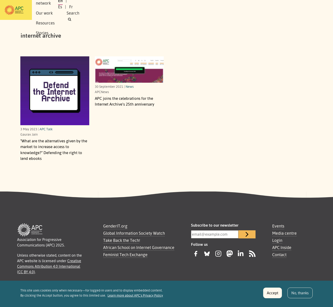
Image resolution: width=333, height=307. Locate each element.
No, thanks (300, 295)
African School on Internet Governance (138, 247)
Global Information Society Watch (134, 233)
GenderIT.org (115, 225)
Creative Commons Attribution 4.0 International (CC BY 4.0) (49, 266)
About (55, 9)
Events (278, 225)
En (252, 9)
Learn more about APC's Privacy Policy (135, 297)
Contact (279, 254)
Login (277, 240)
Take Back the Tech (121, 240)
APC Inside (281, 247)
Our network (79, 9)
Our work (105, 9)
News (130, 86)
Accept (272, 295)
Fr (275, 9)
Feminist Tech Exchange (125, 254)
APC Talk (46, 129)
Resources (130, 9)
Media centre (284, 233)
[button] (304, 10)
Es (264, 9)
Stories (153, 9)
